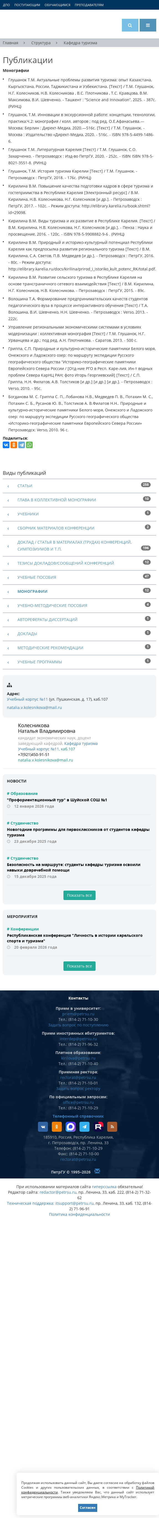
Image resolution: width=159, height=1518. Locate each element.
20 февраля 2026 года (35, 947)
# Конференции (23, 929)
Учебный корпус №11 (27, 699)
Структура (41, 42)
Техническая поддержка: (30, 1203)
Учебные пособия (36, 577)
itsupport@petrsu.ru (74, 1203)
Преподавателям (89, 5)
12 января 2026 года (34, 806)
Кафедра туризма (80, 42)
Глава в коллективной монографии (56, 499)
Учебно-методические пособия (52, 605)
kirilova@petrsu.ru (78, 1058)
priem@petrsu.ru (78, 1013)
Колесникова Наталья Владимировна (46, 728)
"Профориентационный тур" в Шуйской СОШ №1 (57, 799)
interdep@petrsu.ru (78, 1038)
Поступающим (27, 5)
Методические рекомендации (50, 647)
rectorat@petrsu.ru (78, 1077)
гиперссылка (104, 1186)
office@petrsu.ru (78, 1102)
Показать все (79, 895)
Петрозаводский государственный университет (23, 24)
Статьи (24, 485)
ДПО (6, 5)
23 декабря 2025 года (35, 841)
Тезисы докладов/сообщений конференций (65, 563)
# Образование (22, 793)
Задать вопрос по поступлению (78, 1024)
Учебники (28, 514)
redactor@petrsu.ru (58, 1192)
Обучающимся (57, 5)
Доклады (27, 633)
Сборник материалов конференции (55, 528)
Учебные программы (39, 661)
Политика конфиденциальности (79, 1214)
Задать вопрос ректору (78, 1088)
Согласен (88, 1507)
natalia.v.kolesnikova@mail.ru (34, 707)
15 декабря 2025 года (35, 876)
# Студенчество (23, 823)
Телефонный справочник (78, 1116)
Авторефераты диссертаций (47, 619)
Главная (10, 42)
